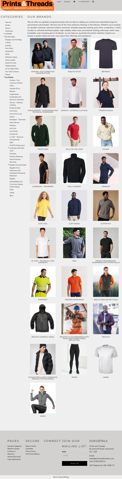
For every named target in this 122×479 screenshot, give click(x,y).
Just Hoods (14, 131)
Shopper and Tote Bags (13, 40)
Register (67, 2)
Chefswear (9, 31)
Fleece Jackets (10, 60)
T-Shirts (8, 43)
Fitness (7, 74)
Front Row (13, 111)
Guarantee (29, 449)
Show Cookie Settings (61, 477)
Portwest (13, 154)
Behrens (12, 91)
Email (64, 452)
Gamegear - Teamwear (17, 119)
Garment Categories (14, 446)
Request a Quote (13, 449)
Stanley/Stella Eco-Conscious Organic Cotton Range (16, 184)
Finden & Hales (15, 108)
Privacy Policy (31, 451)
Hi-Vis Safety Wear (12, 69)
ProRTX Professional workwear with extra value (17, 148)
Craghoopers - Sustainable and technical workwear (17, 97)
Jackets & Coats (10, 63)
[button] (74, 2)
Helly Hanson (14, 122)
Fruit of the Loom (16, 114)
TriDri (11, 190)
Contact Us (11, 451)
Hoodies (8, 45)
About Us (10, 454)
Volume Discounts (14, 457)
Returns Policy (31, 446)
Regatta (12, 179)
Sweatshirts (9, 51)
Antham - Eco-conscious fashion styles (16, 83)
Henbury (13, 125)
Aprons (8, 28)
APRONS (8, 34)
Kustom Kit (14, 134)
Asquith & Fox (15, 88)
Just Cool (13, 128)
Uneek (12, 193)
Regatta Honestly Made (18, 165)
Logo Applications (14, 459)
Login (59, 2)
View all (8, 22)
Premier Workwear (16, 156)
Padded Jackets (10, 66)
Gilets (7, 54)
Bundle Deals (10, 37)
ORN (11, 143)
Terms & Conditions (33, 454)
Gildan (12, 117)
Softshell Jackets (11, 57)
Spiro (11, 196)
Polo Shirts (9, 48)
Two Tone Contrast (12, 72)
